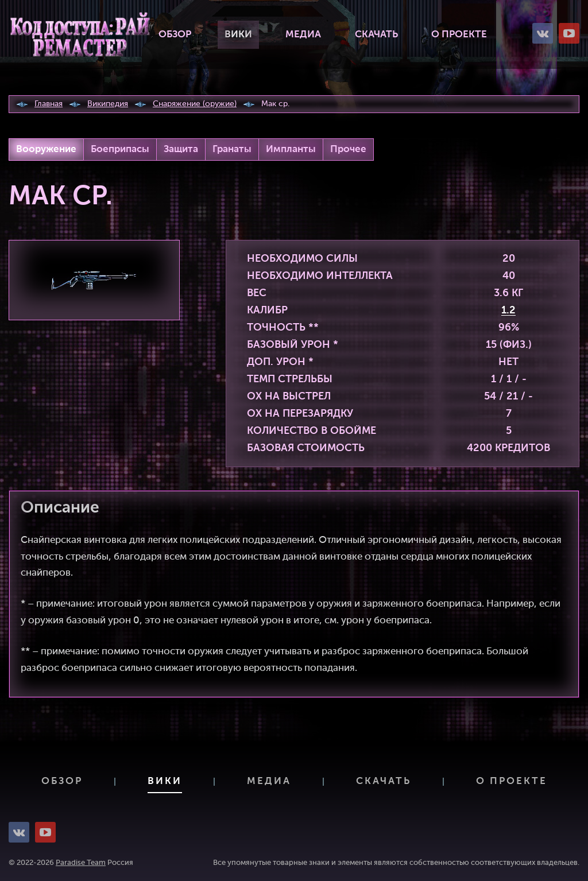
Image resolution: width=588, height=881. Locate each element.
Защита (181, 149)
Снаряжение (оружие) (195, 104)
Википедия (107, 104)
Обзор (174, 35)
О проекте (459, 35)
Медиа (303, 35)
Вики (238, 35)
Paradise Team (81, 863)
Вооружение (46, 149)
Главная (48, 104)
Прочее (348, 149)
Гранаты (232, 149)
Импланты (291, 149)
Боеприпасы (120, 149)
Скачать (376, 35)
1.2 (508, 310)
